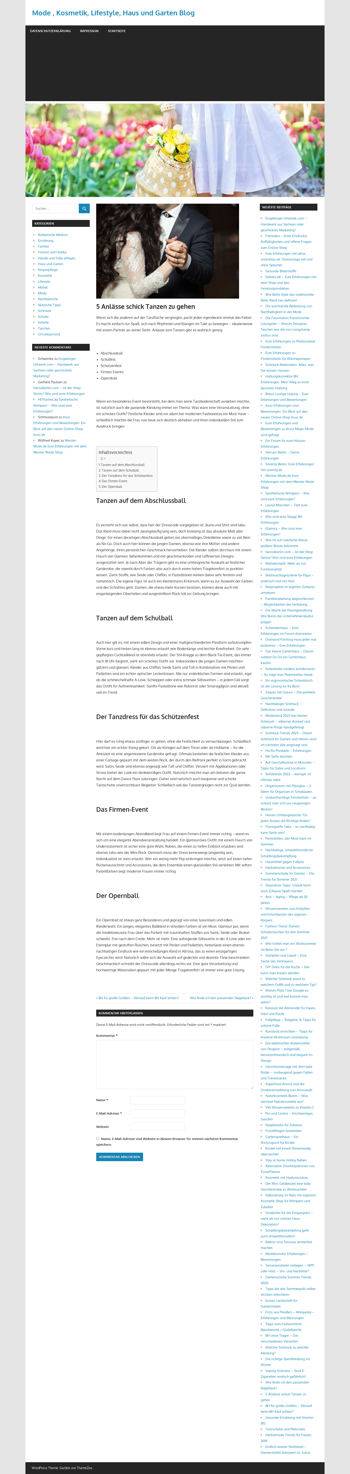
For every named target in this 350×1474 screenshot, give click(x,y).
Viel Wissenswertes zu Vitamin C (289, 1107)
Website (102, 1127)
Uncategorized (49, 334)
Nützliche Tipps (49, 305)
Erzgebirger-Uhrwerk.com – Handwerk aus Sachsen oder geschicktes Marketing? (284, 224)
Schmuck (44, 311)
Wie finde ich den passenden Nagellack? (220, 998)
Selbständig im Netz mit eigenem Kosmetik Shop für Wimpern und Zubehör (288, 1201)
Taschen (44, 328)
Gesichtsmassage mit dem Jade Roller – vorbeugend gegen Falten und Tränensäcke (287, 1072)
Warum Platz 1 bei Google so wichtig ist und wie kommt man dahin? (284, 996)
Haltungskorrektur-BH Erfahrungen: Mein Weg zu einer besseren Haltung (285, 382)
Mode (42, 293)
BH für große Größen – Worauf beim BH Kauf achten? (138, 998)
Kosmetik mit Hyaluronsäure (286, 1177)
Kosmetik (45, 275)
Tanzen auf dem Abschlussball (123, 465)
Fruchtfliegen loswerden (283, 1131)
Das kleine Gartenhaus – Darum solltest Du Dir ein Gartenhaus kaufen (287, 657)
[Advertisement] (175, 70)
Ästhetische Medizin (53, 235)
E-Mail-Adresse (109, 1113)
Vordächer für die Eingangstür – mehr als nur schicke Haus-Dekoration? (287, 1219)
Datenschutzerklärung (50, 31)
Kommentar (107, 1035)
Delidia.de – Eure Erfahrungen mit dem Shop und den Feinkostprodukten (288, 283)
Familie (43, 246)
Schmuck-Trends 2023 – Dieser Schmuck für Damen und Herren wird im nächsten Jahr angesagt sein (288, 739)
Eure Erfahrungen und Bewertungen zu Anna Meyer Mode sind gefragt (287, 429)
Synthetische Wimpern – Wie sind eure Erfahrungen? (55, 405)
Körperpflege (48, 270)
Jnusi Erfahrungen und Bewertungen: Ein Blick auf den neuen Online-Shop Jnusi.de (284, 411)
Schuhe (43, 316)
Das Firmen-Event (114, 481)
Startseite (117, 31)
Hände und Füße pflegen (56, 258)
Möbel (43, 287)
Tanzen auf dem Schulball (120, 470)
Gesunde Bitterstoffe (280, 271)
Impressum (89, 31)
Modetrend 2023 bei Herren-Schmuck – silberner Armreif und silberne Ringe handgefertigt (285, 721)
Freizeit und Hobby (52, 252)
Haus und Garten (50, 264)
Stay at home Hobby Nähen (286, 1160)
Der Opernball (112, 486)
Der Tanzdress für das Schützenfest (127, 476)
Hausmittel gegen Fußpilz (284, 862)
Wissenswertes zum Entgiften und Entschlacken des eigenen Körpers (285, 914)
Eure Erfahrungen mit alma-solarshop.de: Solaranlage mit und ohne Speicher (286, 259)
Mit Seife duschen (278, 756)
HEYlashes (46, 399)
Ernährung (45, 240)
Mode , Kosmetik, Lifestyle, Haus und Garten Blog (115, 12)
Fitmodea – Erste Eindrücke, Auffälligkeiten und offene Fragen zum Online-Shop (286, 242)
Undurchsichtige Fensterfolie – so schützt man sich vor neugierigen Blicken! (288, 803)
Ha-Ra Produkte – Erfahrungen (288, 750)
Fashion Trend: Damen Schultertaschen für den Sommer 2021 (285, 932)
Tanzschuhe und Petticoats (285, 1429)
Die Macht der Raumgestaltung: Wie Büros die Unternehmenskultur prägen (287, 616)
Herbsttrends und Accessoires (287, 867)
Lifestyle (44, 281)
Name (102, 1100)
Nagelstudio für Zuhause (283, 1125)
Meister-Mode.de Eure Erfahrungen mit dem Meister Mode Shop (60, 446)
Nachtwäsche (48, 299)
